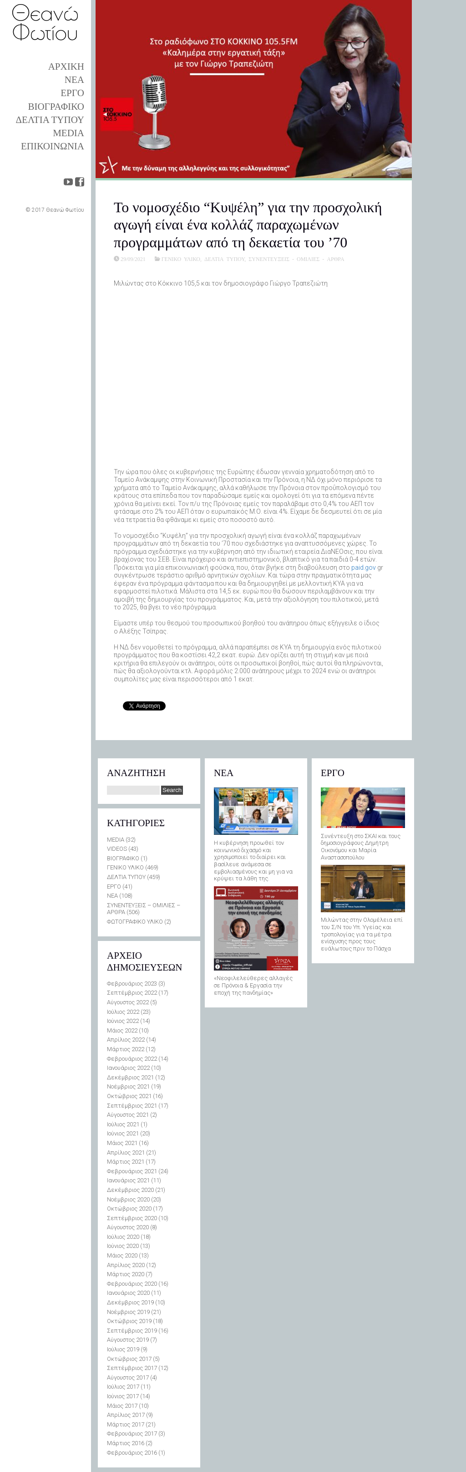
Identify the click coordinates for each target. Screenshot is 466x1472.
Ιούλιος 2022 (123, 1011)
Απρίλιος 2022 (126, 1039)
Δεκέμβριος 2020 (130, 1189)
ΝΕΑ (74, 79)
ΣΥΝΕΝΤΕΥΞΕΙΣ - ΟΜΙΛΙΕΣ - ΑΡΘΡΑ (296, 258)
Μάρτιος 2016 (125, 1443)
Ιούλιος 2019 (123, 1349)
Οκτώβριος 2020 (129, 1208)
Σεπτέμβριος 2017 (132, 1368)
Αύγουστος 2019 (128, 1339)
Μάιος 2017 (122, 1405)
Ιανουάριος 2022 (128, 1067)
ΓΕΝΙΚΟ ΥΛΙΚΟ (181, 258)
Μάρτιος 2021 (125, 1161)
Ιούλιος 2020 (123, 1236)
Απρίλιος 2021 (126, 1152)
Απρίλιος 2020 (126, 1265)
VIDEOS (117, 848)
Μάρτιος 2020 (125, 1274)
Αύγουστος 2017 (128, 1377)
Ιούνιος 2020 (123, 1245)
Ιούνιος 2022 (123, 1020)
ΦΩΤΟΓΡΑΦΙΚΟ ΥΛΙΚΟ (135, 921)
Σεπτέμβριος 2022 (132, 992)
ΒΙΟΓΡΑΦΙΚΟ (56, 106)
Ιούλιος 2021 (123, 1124)
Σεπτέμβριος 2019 (132, 1330)
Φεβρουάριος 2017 (132, 1433)
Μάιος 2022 (122, 1030)
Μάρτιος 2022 (125, 1049)
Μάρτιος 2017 (125, 1424)
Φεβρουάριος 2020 (132, 1283)
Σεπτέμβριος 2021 (132, 1105)
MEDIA (68, 133)
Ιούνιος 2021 (123, 1133)
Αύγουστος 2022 (128, 1002)
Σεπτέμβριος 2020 (132, 1218)
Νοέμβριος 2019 (128, 1311)
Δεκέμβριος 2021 (130, 1077)
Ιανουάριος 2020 (128, 1292)
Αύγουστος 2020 (128, 1227)
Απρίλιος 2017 (126, 1414)
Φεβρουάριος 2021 (132, 1171)
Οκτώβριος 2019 (129, 1321)
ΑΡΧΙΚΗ (66, 66)
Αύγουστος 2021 (128, 1114)
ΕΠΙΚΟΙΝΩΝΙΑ (52, 146)
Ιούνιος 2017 (123, 1396)
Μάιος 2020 (122, 1255)
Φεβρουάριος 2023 (132, 983)
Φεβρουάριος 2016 (132, 1452)
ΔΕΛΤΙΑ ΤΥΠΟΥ (50, 119)
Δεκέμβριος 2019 (130, 1302)
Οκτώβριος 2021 (129, 1096)
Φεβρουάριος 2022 (132, 1058)
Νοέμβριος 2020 (128, 1199)
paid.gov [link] (363, 567)
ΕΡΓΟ (72, 92)
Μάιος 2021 (122, 1143)
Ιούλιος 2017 (123, 1386)
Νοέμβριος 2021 (128, 1086)
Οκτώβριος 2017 (129, 1358)
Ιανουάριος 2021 (128, 1180)
